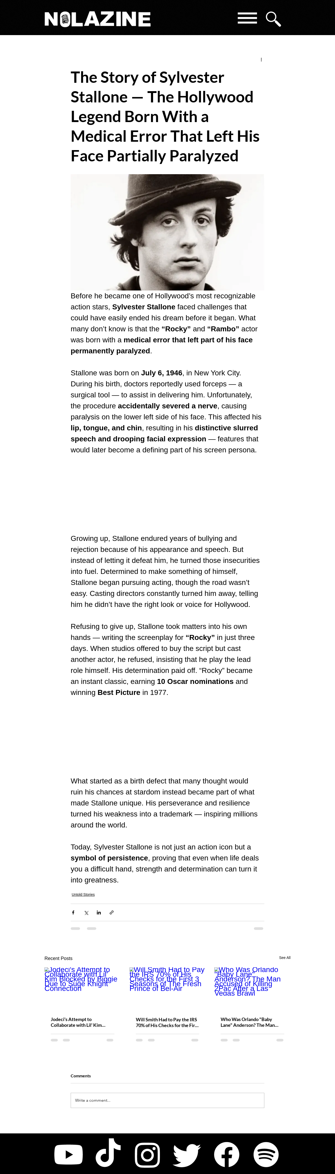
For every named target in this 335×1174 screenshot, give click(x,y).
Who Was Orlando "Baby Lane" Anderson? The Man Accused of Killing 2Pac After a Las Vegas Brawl (251, 1022)
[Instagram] (147, 1154)
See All (285, 958)
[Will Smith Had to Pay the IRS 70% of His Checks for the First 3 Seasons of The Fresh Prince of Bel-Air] (168, 988)
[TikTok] (108, 1154)
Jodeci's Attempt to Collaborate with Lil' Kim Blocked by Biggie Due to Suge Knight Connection (82, 1022)
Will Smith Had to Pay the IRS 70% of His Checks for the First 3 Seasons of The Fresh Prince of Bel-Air (167, 1022)
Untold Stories (83, 894)
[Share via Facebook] (73, 912)
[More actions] (261, 59)
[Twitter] (187, 1154)
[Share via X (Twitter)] (85, 912)
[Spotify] (266, 1154)
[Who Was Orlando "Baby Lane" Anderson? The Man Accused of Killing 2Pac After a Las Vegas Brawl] (252, 988)
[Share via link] (111, 912)
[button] (247, 19)
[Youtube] (68, 1154)
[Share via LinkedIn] (98, 912)
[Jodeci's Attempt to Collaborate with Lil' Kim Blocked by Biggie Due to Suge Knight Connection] (82, 988)
